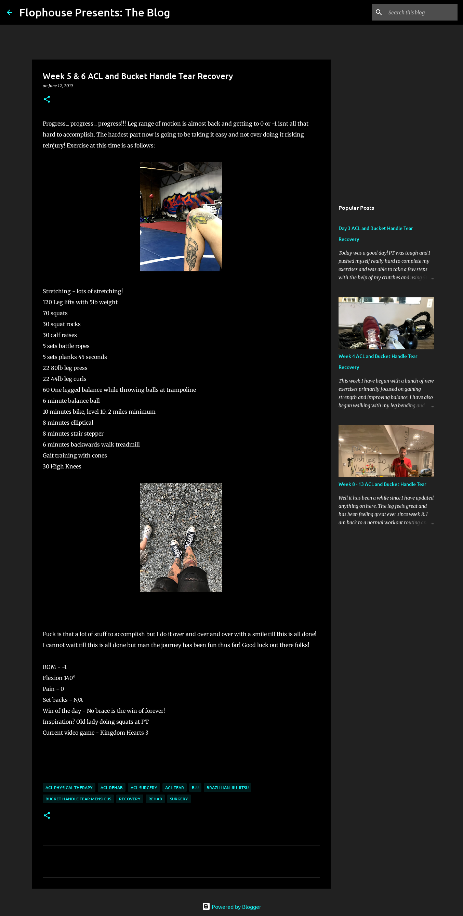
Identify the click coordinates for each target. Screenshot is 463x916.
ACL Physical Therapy (69, 787)
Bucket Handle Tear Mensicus (78, 799)
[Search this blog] (422, 12)
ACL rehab (112, 787)
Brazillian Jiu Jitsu (228, 787)
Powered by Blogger (231, 906)
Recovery (130, 799)
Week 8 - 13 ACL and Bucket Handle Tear (382, 484)
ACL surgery (144, 787)
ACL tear (174, 787)
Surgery (179, 799)
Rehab (155, 799)
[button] (47, 99)
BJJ (195, 787)
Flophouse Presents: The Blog (94, 12)
